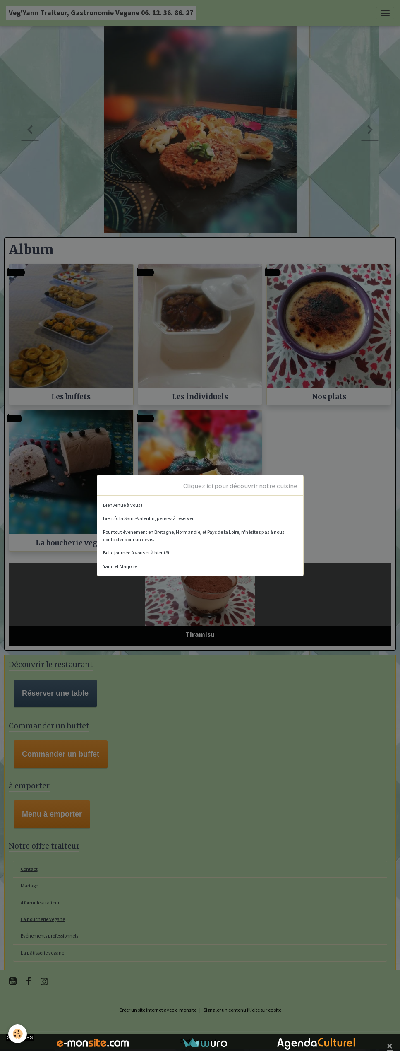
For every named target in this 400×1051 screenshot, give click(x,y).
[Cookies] (17, 1033)
